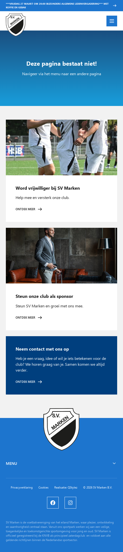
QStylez (72, 487)
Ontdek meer (25, 209)
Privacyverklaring (22, 487)
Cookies (43, 487)
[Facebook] (52, 502)
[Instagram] (70, 502)
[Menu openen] (111, 21)
